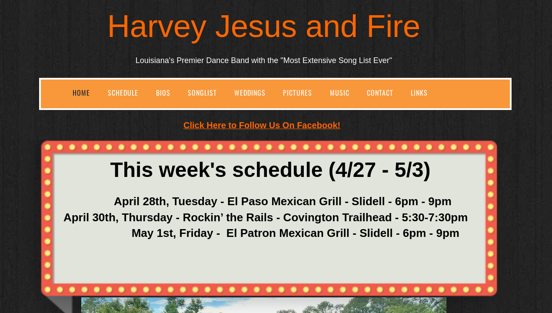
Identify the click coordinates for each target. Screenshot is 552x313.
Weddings (250, 92)
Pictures (297, 92)
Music (339, 92)
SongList (202, 92)
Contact (380, 92)
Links (419, 92)
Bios (163, 92)
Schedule (123, 92)
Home (81, 92)
